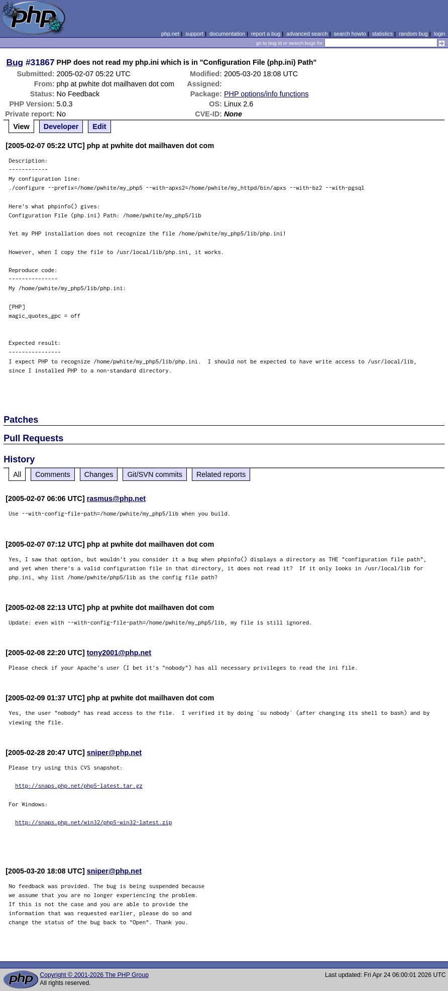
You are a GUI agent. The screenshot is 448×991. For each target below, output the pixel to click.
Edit (99, 126)
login (439, 34)
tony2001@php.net (119, 653)
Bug (15, 62)
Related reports (221, 474)
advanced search (306, 34)
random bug (413, 34)
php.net (170, 34)
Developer (61, 126)
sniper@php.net (114, 753)
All (17, 474)
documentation (227, 34)
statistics (382, 34)
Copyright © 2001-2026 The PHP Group (94, 974)
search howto (349, 34)
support (194, 34)
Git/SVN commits (154, 474)
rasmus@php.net (116, 498)
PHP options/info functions (266, 94)
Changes (99, 474)
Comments (52, 474)
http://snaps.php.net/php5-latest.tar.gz (79, 785)
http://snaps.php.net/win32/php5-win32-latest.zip (93, 822)
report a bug (265, 34)
